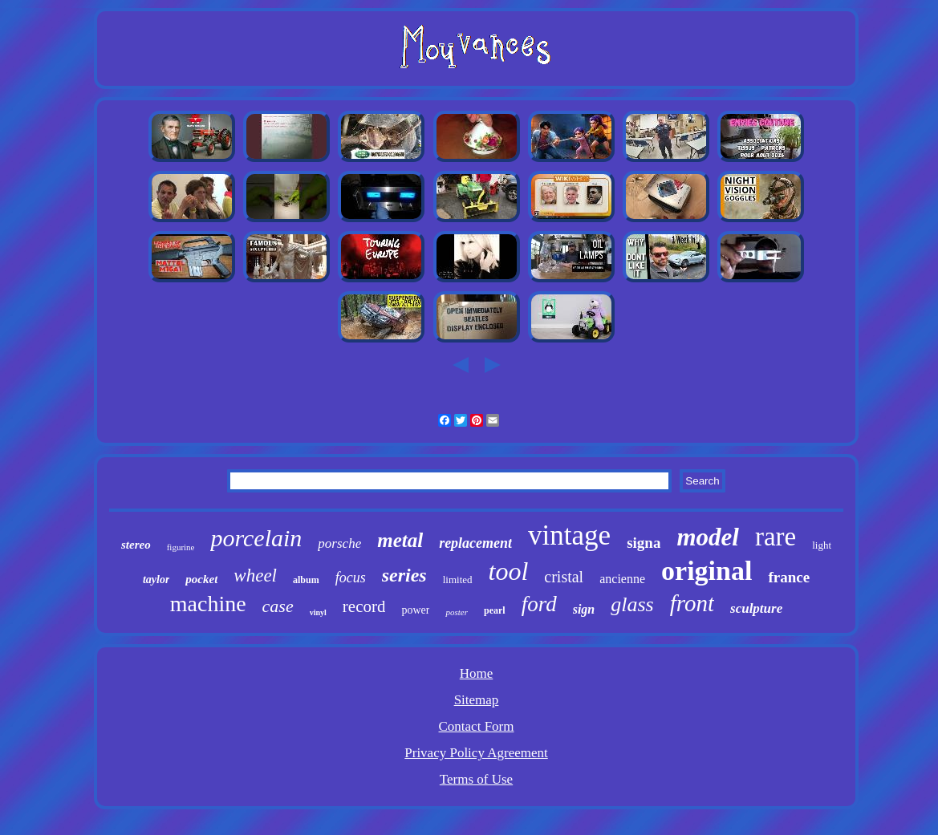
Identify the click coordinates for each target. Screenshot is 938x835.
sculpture (756, 608)
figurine (181, 547)
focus (350, 578)
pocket (201, 579)
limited (458, 580)
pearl (495, 610)
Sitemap (476, 699)
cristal (563, 577)
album (306, 580)
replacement (475, 543)
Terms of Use (476, 779)
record (364, 606)
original (706, 571)
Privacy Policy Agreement (475, 752)
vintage (569, 535)
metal (400, 540)
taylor (156, 580)
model (707, 537)
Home (476, 673)
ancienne (622, 579)
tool (509, 571)
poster (456, 612)
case (278, 606)
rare (775, 536)
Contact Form (476, 726)
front (692, 603)
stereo (136, 544)
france (789, 577)
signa (643, 542)
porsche (339, 543)
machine (208, 603)
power (415, 610)
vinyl (318, 612)
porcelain (256, 538)
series (404, 575)
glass (632, 604)
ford (539, 604)
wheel (255, 575)
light (821, 545)
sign (584, 609)
